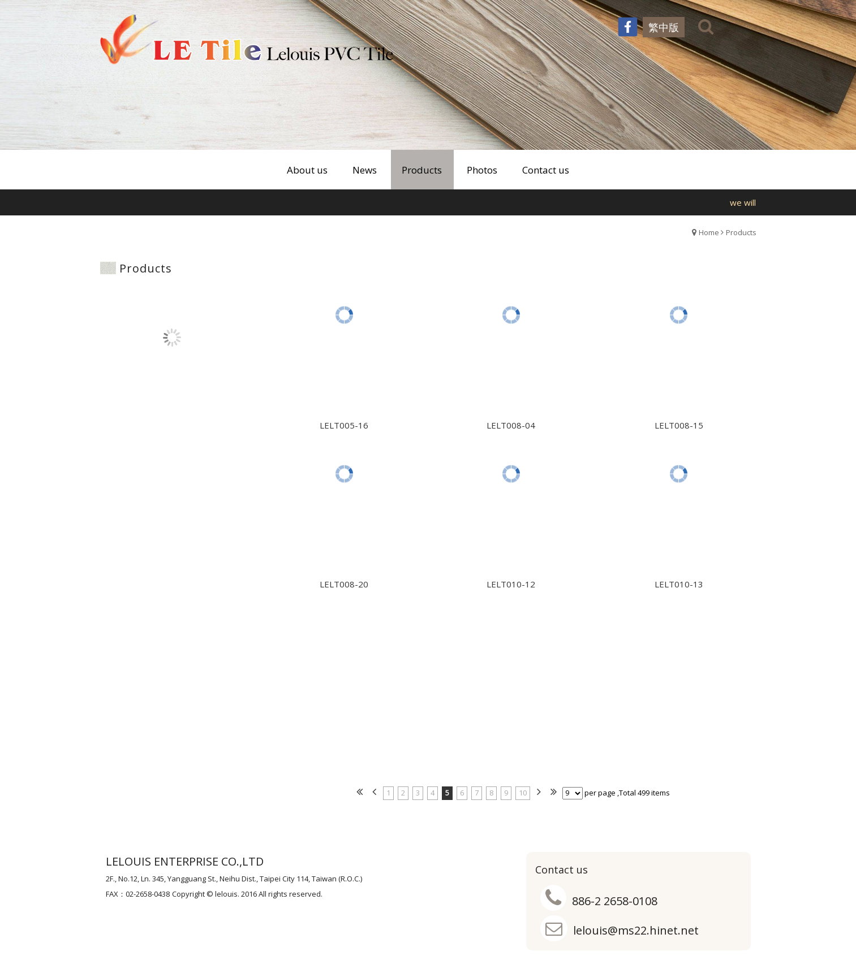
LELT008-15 (679, 429)
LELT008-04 (511, 429)
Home (709, 232)
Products (741, 232)
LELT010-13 (679, 588)
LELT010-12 (511, 588)
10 (523, 793)
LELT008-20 (344, 588)
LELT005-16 (344, 429)
